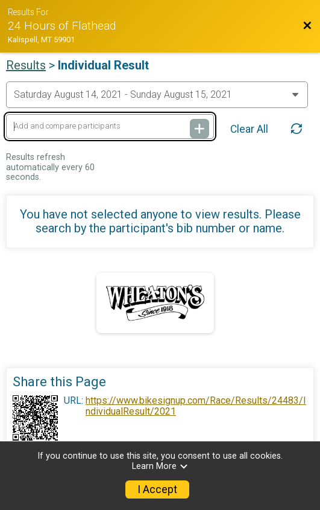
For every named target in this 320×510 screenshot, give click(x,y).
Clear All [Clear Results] (249, 129)
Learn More (160, 466)
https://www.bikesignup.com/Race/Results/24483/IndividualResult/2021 (196, 406)
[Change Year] (157, 94)
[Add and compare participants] (110, 126)
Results (26, 65)
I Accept (157, 489)
